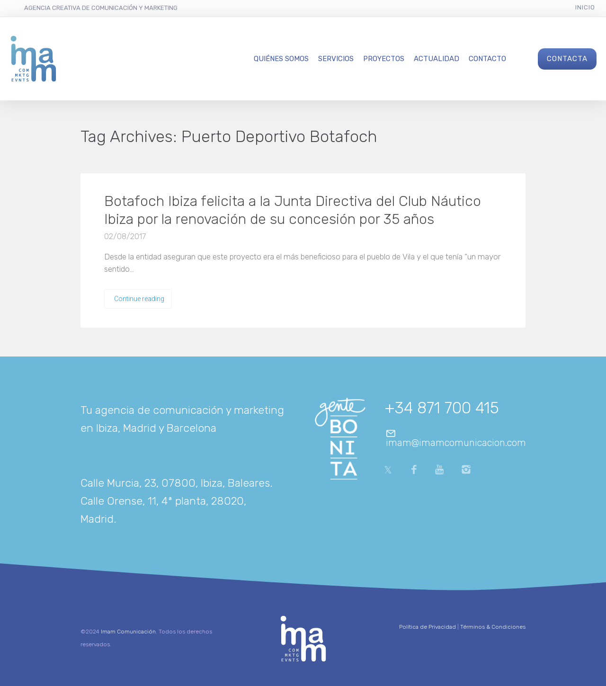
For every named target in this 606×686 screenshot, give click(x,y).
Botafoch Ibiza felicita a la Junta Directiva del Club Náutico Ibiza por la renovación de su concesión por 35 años (292, 210)
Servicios (336, 58)
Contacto (487, 58)
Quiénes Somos (281, 58)
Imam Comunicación (128, 631)
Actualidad (436, 58)
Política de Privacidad (427, 627)
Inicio (585, 7)
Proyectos (383, 58)
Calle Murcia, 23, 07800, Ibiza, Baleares (175, 483)
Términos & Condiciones (493, 627)
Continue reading (139, 299)
